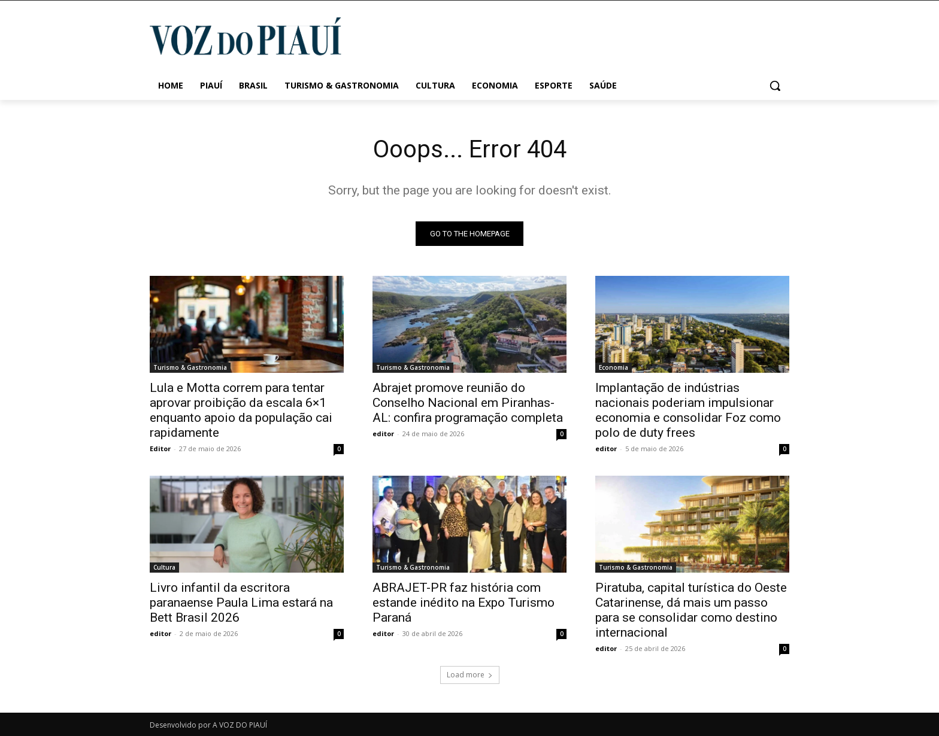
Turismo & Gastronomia (190, 367)
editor (383, 433)
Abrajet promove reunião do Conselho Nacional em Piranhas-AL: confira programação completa (467, 403)
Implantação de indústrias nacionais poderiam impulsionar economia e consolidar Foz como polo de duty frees (688, 410)
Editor (160, 448)
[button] (775, 85)
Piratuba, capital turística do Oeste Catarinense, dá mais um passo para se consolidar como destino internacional (691, 610)
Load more (470, 675)
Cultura (164, 567)
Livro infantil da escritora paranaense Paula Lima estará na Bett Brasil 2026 (241, 602)
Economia (613, 367)
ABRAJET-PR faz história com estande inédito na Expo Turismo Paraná (463, 602)
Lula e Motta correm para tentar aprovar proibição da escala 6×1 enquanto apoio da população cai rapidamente (241, 410)
